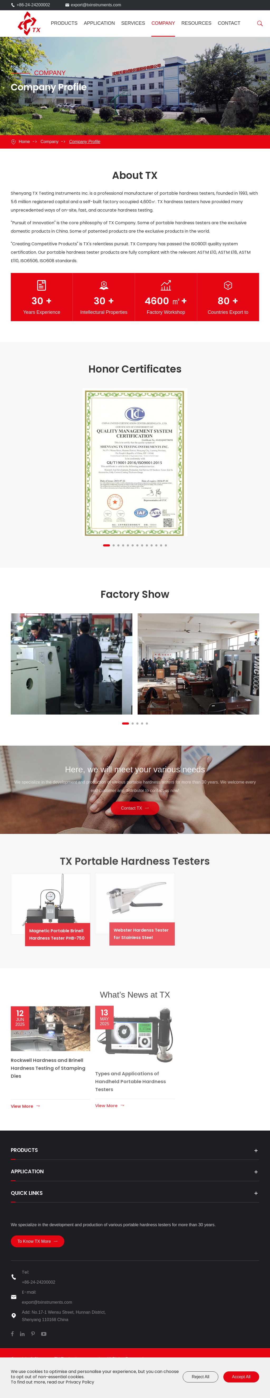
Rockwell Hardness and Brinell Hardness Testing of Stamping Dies (48, 1068)
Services (133, 23)
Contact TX (135, 807)
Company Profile (84, 141)
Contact (229, 23)
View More (26, 1106)
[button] (106, 545)
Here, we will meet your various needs (135, 774)
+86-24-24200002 (33, 5)
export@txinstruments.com (96, 5)
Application (99, 23)
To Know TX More (37, 1247)
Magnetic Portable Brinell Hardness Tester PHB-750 (64, 933)
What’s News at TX (135, 1002)
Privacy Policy (80, 1382)
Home (24, 141)
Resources (196, 23)
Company (163, 23)
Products (64, 23)
